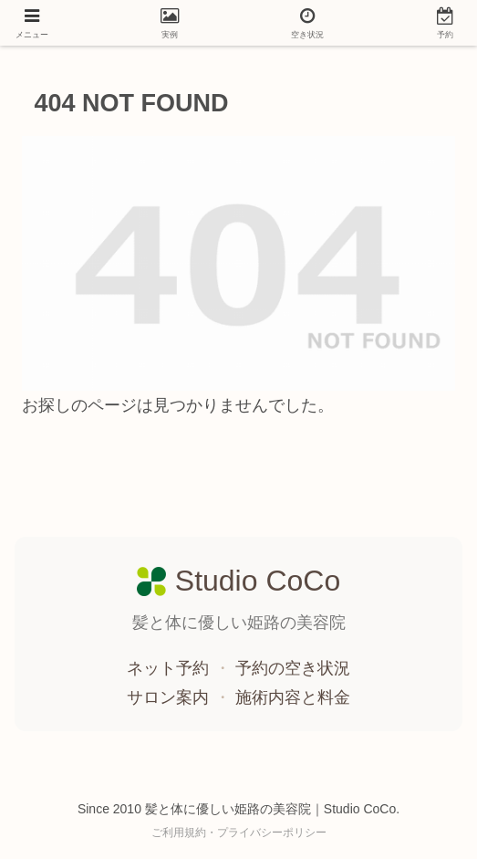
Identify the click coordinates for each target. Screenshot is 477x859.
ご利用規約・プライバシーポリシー (239, 832)
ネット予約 (170, 668)
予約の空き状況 (292, 668)
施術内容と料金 (292, 697)
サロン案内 (170, 697)
